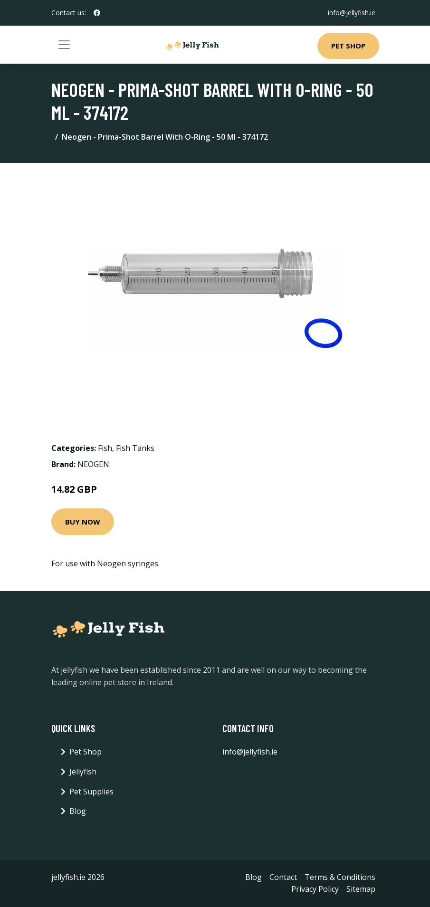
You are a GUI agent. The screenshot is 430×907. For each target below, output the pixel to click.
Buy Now (82, 521)
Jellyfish (82, 771)
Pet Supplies (91, 791)
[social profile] (97, 13)
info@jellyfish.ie (351, 12)
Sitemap (360, 889)
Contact (283, 877)
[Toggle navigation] (64, 45)
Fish (105, 448)
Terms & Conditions (340, 877)
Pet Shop (348, 45)
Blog (77, 811)
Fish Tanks (135, 448)
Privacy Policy (315, 889)
